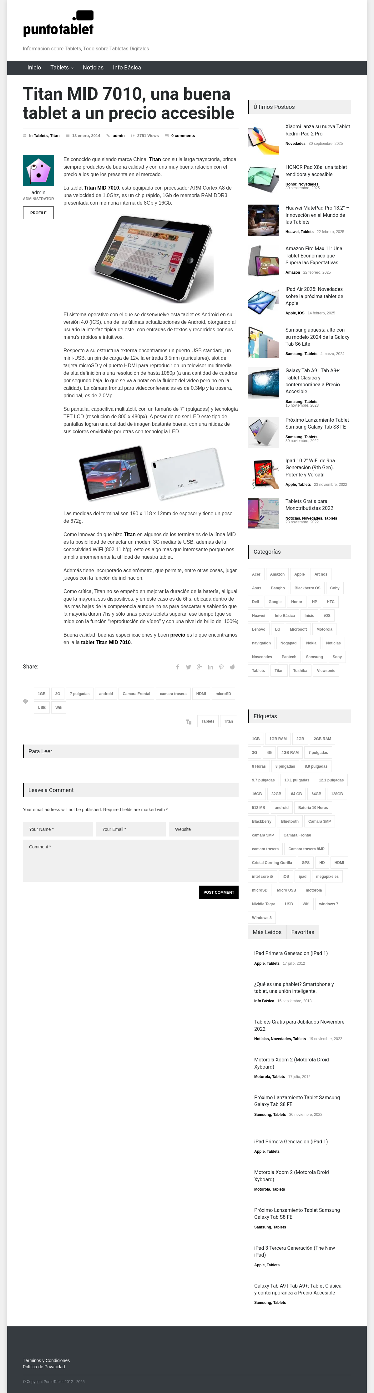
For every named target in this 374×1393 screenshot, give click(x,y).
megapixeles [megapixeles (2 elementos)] (327, 876)
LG (277, 629)
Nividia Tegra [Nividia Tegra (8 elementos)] (263, 904)
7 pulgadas (80, 694)
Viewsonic (326, 671)
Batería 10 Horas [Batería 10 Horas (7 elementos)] (313, 808)
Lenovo (258, 629)
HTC (331, 602)
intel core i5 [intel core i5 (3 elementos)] (262, 876)
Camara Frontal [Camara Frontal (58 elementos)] (297, 835)
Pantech (289, 657)
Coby (335, 588)
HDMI (201, 694)
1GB (42, 694)
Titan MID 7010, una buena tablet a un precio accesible (129, 103)
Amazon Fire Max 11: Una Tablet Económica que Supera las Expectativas (314, 256)
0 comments (183, 135)
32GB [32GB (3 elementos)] (276, 794)
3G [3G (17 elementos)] (254, 752)
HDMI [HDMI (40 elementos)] (339, 863)
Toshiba (300, 671)
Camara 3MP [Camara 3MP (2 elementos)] (319, 821)
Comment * (131, 861)
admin (118, 135)
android (106, 694)
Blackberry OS (308, 588)
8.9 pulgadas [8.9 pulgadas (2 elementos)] (316, 766)
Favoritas (303, 932)
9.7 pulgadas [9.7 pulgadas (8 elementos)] (263, 780)
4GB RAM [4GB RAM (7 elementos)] (290, 752)
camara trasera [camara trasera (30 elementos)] (265, 849)
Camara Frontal (136, 694)
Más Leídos (267, 932)
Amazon (293, 272)
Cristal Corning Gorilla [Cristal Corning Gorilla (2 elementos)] (272, 863)
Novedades (296, 143)
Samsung (294, 354)
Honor (291, 184)
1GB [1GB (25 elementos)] (256, 739)
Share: (30, 666)
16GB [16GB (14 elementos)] (257, 794)
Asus (256, 588)
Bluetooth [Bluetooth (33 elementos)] (290, 821)
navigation (261, 643)
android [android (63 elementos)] (282, 808)
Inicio (34, 67)
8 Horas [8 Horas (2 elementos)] (259, 766)
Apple (291, 313)
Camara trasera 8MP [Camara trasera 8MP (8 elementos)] (306, 849)
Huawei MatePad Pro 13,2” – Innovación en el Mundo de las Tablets (317, 215)
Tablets (59, 67)
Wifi (58, 707)
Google (275, 602)
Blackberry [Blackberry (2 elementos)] (261, 821)
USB (42, 707)
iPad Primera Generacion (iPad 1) (291, 953)
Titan (55, 135)
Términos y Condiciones (46, 1360)
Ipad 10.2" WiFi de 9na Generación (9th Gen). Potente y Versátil (310, 468)
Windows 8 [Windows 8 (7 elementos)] (262, 918)
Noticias (93, 67)
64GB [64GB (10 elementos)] (316, 794)
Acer (256, 574)
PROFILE (38, 213)
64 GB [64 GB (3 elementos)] (296, 794)
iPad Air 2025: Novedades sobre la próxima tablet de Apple (314, 296)
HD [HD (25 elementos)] (322, 863)
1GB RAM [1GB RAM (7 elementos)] (278, 739)
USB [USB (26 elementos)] (289, 904)
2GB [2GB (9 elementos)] (300, 739)
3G (57, 694)
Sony (337, 657)
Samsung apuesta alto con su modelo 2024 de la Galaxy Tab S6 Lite (317, 337)
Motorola (324, 629)
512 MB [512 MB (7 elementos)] (258, 808)
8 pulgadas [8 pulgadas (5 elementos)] (285, 766)
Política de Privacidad (44, 1366)
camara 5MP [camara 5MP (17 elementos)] (263, 835)
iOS (301, 313)
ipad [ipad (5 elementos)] (302, 876)
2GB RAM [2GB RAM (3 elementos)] (322, 739)
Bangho (278, 588)
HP (314, 602)
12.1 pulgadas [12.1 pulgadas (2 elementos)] (331, 780)
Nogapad (288, 643)
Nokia (311, 643)
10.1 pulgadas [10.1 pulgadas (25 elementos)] (297, 780)
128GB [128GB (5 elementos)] (337, 794)
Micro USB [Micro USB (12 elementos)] (286, 890)
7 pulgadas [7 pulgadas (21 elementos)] (318, 752)
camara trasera (173, 694)
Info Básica (127, 67)
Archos (321, 574)
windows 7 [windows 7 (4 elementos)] (328, 904)
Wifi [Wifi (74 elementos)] (306, 904)
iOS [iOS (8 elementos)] (286, 876)
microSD (223, 694)
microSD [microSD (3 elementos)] (259, 890)
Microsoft (298, 629)
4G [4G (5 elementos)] (269, 752)
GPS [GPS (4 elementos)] (306, 863)
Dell (255, 602)
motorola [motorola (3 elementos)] (314, 890)
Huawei (292, 232)
